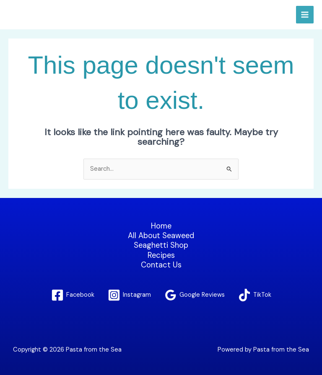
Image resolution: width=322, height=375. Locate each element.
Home (161, 226)
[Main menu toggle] (305, 14)
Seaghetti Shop (161, 245)
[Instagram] (129, 295)
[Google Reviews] (194, 295)
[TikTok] (254, 295)
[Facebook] (73, 295)
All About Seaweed (161, 236)
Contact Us (161, 265)
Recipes (161, 255)
